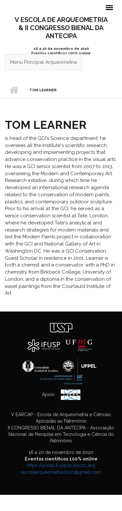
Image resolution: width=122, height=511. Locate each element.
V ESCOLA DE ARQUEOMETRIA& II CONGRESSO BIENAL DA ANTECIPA (61, 28)
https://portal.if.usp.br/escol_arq (61, 465)
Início (14, 90)
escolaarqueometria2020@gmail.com (61, 472)
